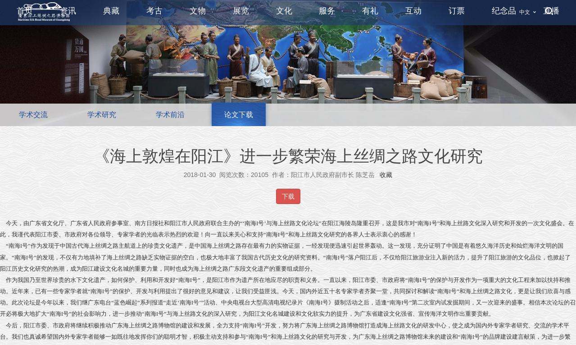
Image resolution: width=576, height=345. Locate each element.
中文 (524, 12)
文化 (284, 10)
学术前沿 (170, 114)
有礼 (370, 10)
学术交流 (33, 114)
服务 (327, 10)
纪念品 (504, 10)
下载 (288, 196)
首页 (25, 10)
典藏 (111, 10)
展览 (241, 10)
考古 (154, 10)
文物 (198, 10)
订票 (457, 10)
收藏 (386, 174)
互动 (413, 10)
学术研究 (101, 114)
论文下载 (238, 114)
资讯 (68, 10)
